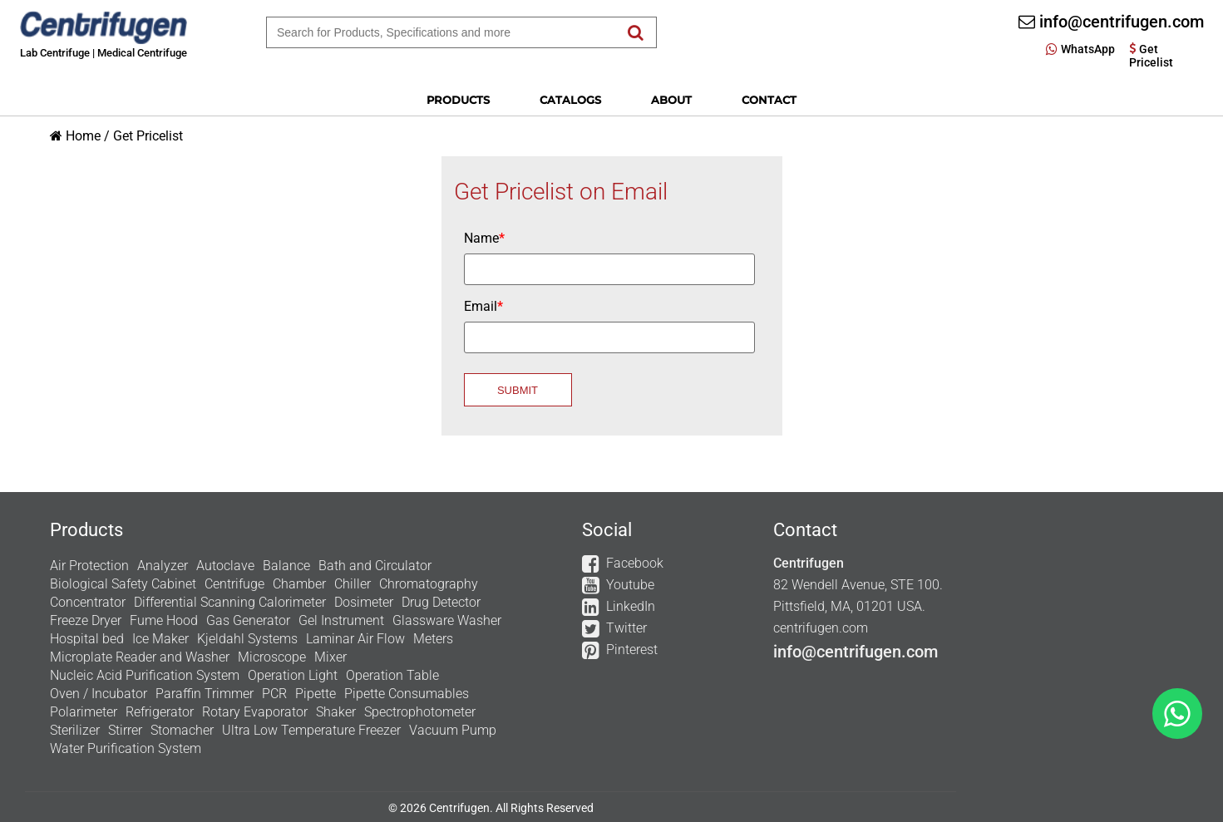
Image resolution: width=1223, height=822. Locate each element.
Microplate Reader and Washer (139, 657)
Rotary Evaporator (255, 712)
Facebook (634, 563)
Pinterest (632, 649)
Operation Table (392, 675)
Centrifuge (234, 584)
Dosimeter (363, 602)
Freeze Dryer (85, 620)
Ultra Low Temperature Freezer (311, 730)
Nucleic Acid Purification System (144, 675)
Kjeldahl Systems (247, 639)
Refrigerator (160, 712)
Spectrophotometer (420, 712)
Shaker (336, 712)
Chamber (299, 584)
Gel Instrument (341, 620)
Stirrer (125, 730)
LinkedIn (630, 606)
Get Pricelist (148, 136)
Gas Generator (248, 620)
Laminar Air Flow (355, 639)
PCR (274, 693)
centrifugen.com (820, 628)
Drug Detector (441, 602)
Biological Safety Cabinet (123, 584)
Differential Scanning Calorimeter (230, 602)
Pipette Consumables (406, 693)
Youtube (630, 585)
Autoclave (225, 565)
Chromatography (428, 584)
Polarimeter (83, 712)
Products (458, 99)
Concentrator (88, 602)
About (671, 99)
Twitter (626, 628)
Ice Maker (160, 639)
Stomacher (182, 730)
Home (83, 136)
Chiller (352, 584)
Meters (433, 639)
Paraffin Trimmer (204, 693)
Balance (286, 565)
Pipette (315, 693)
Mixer (330, 657)
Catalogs (570, 99)
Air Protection (89, 565)
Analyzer (162, 565)
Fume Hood (164, 620)
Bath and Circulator (375, 565)
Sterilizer (75, 730)
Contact (769, 99)
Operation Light (293, 675)
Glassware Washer (446, 620)
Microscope (272, 657)
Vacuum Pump (452, 730)
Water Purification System (125, 748)
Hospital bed (87, 639)
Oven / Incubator (98, 693)
